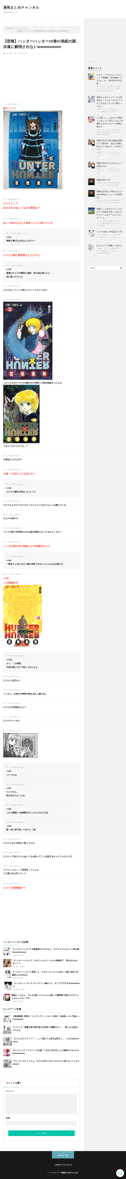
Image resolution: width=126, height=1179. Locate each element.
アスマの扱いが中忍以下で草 (109, 232)
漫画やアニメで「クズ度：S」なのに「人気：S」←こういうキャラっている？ (108, 155)
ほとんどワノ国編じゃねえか (109, 245)
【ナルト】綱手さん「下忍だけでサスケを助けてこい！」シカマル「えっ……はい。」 (108, 237)
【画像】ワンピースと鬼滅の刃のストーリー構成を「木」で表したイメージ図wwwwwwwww (108, 251)
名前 (8, 1118)
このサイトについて (63, 1165)
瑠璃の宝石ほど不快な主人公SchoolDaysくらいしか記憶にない (109, 194)
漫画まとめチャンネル (21, 7)
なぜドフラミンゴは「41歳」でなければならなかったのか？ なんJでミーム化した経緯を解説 (108, 132)
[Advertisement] (41, 74)
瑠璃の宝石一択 (103, 180)
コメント (10, 1091)
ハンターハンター (22, 53)
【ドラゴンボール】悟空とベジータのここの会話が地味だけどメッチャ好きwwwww (108, 223)
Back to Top (63, 1155)
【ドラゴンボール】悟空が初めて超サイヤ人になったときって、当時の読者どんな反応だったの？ (108, 89)
